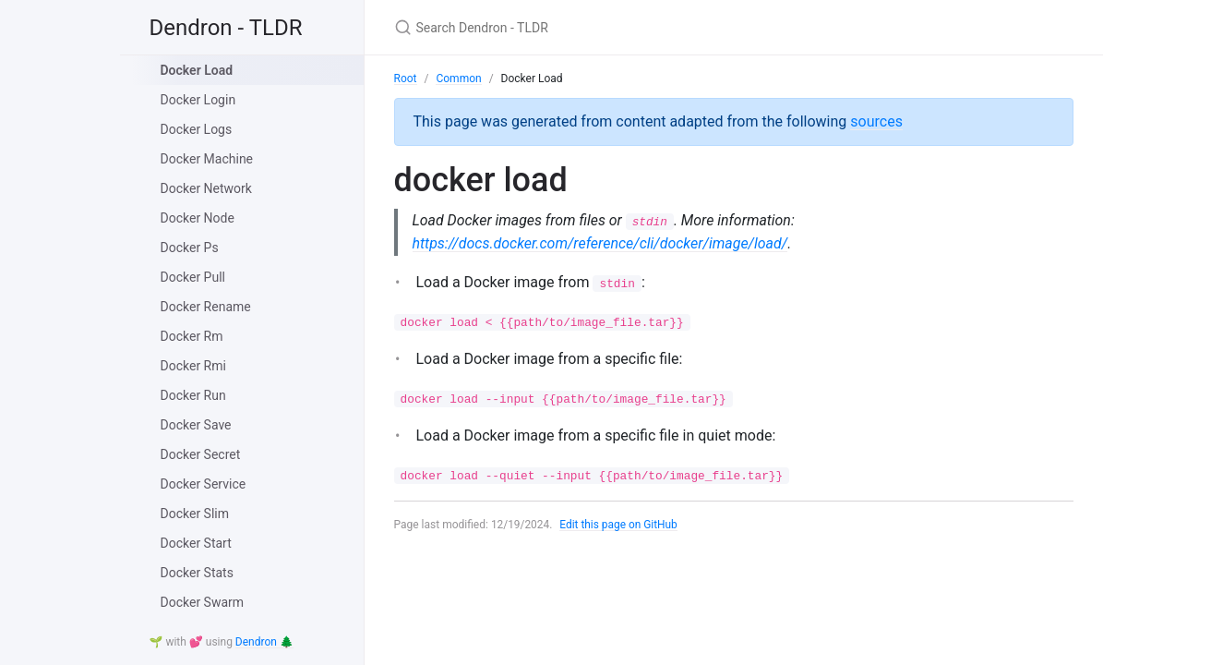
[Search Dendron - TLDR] (612, 27)
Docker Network (206, 188)
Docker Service (203, 484)
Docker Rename (206, 306)
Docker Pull (193, 277)
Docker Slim (195, 513)
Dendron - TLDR (226, 28)
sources (876, 121)
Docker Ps (190, 247)
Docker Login (198, 99)
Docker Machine (207, 158)
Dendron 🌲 (264, 641)
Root (405, 78)
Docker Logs (197, 129)
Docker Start (196, 543)
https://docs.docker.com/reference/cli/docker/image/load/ (600, 243)
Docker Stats (197, 572)
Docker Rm (192, 336)
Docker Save (196, 424)
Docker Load (197, 70)
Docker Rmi (193, 365)
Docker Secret (201, 454)
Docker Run (193, 395)
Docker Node (197, 218)
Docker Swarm (203, 602)
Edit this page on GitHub (619, 525)
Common (458, 78)
